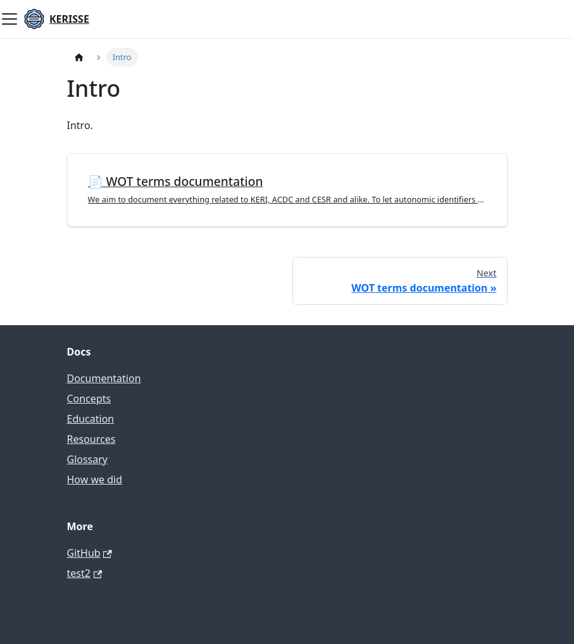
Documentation (104, 378)
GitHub (89, 553)
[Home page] (79, 57)
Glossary (87, 459)
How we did (95, 479)
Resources (91, 439)
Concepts (89, 399)
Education (91, 419)
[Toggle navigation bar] (9, 18)
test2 (85, 573)
